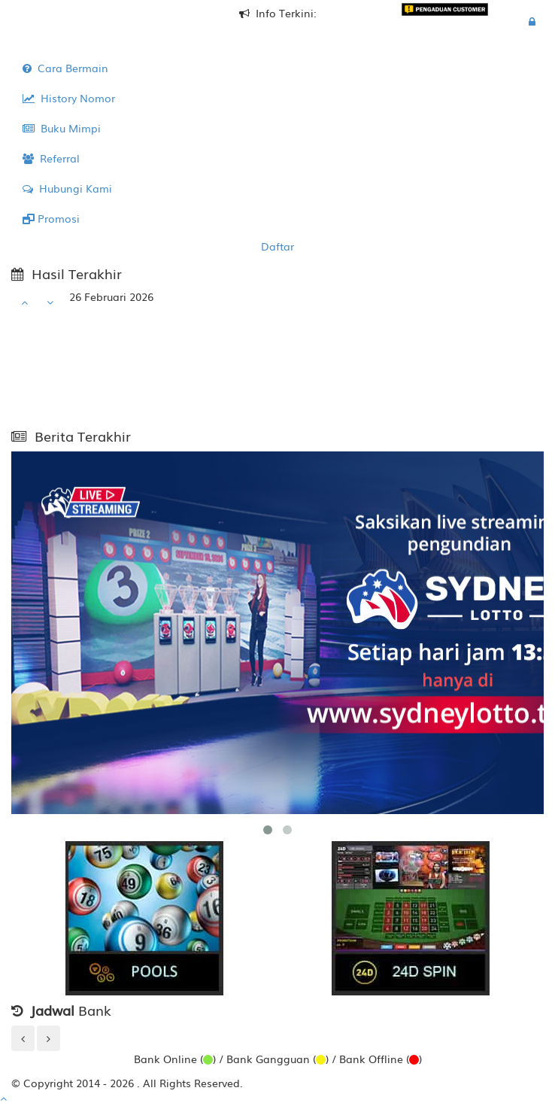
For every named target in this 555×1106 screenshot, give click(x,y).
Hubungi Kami (67, 188)
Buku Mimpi (62, 127)
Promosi (51, 218)
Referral (51, 158)
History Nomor (69, 97)
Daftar (277, 246)
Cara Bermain (65, 67)
